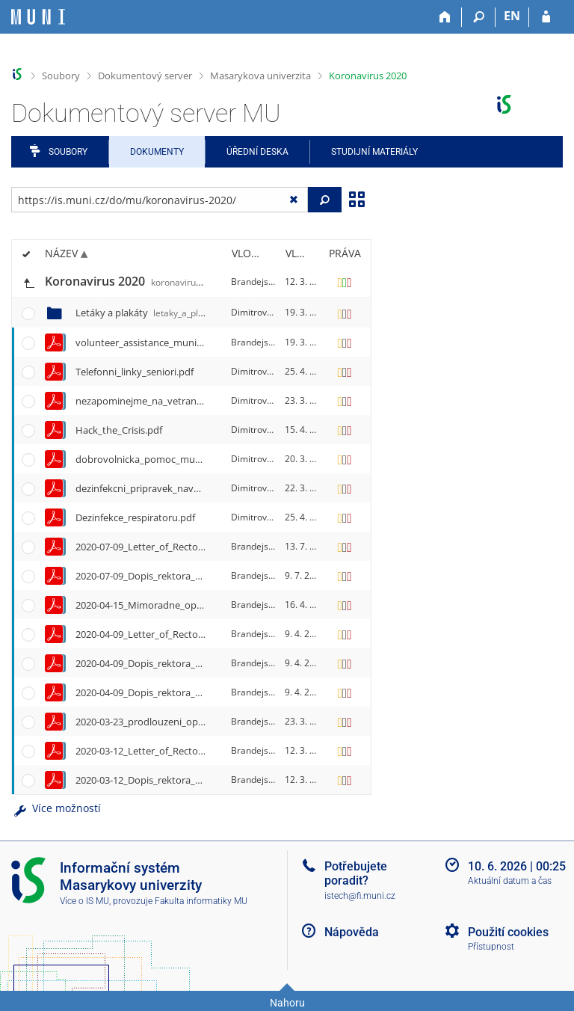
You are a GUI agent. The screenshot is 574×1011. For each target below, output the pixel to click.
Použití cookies (508, 932)
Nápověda (351, 932)
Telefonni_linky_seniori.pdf (134, 371)
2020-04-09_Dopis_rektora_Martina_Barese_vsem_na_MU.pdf (210, 663)
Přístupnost (491, 946)
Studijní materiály (374, 152)
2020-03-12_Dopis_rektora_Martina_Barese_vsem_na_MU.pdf (210, 780)
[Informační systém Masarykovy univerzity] (38, 17)
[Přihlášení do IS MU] (546, 17)
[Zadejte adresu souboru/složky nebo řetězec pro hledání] (159, 199)
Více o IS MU (84, 901)
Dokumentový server (145, 75)
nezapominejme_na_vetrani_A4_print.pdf (166, 401)
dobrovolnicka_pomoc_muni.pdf (147, 459)
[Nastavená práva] (344, 282)
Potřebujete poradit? (355, 873)
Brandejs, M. (257, 281)
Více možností (56, 808)
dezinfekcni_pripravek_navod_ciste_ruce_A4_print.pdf (194, 488)
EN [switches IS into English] (512, 15)
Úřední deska (257, 152)
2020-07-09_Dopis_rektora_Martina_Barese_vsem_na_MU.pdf (210, 576)
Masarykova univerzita (260, 75)
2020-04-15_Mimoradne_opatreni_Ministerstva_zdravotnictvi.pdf (218, 605)
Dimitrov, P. (255, 312)
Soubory (61, 75)
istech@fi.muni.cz (359, 896)
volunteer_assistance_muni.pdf (144, 342)
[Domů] (445, 17)
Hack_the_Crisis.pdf (118, 430)
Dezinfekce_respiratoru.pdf (135, 517)
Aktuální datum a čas (510, 881)
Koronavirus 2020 (368, 75)
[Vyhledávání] (479, 17)
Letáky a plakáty (153, 312)
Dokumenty (157, 152)
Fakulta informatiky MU (201, 901)
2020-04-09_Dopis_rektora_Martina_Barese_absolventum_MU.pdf (220, 692)
